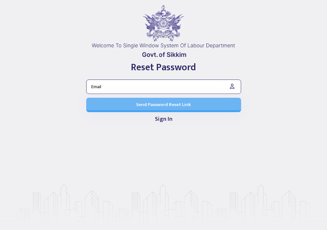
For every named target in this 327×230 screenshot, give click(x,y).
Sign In (163, 119)
